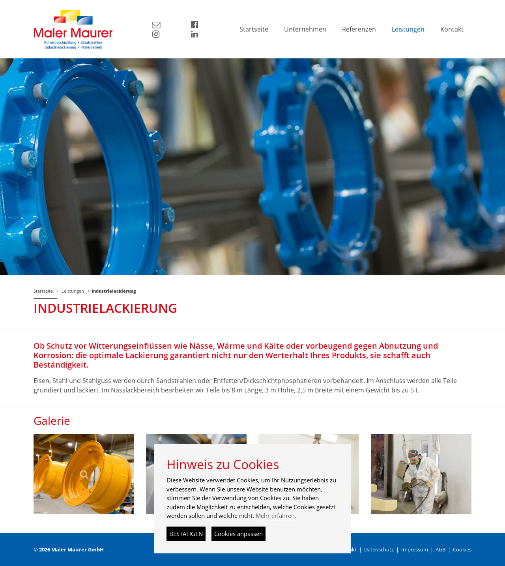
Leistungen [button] (408, 29)
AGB (440, 549)
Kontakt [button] (452, 29)
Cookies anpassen (238, 534)
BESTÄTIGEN (186, 534)
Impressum (414, 549)
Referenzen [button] (359, 29)
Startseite (43, 291)
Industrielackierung (114, 291)
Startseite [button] (253, 29)
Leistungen (73, 291)
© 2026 (69, 549)
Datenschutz (379, 549)
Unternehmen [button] (305, 29)
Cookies (462, 549)
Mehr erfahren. (276, 515)
